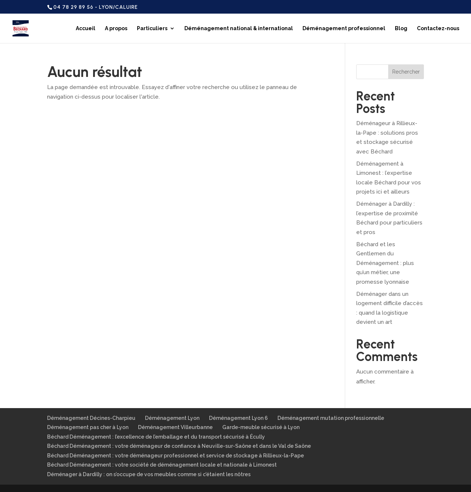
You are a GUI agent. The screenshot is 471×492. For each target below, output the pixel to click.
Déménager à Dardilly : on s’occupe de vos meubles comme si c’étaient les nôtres (149, 474)
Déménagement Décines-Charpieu (91, 418)
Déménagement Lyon (172, 418)
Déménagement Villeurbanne (175, 427)
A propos (116, 28)
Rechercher (406, 72)
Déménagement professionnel (343, 28)
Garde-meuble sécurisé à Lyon (261, 427)
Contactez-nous (438, 28)
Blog (401, 28)
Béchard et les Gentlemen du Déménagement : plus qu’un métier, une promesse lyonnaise (385, 263)
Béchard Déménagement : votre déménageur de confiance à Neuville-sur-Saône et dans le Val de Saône (179, 446)
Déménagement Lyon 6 (238, 418)
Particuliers (152, 28)
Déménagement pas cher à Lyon (87, 427)
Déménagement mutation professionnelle (330, 418)
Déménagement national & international (238, 28)
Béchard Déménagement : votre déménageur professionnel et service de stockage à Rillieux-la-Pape (175, 456)
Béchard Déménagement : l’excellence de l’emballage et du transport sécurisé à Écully (156, 437)
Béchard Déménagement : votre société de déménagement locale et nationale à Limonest (162, 465)
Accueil (85, 28)
